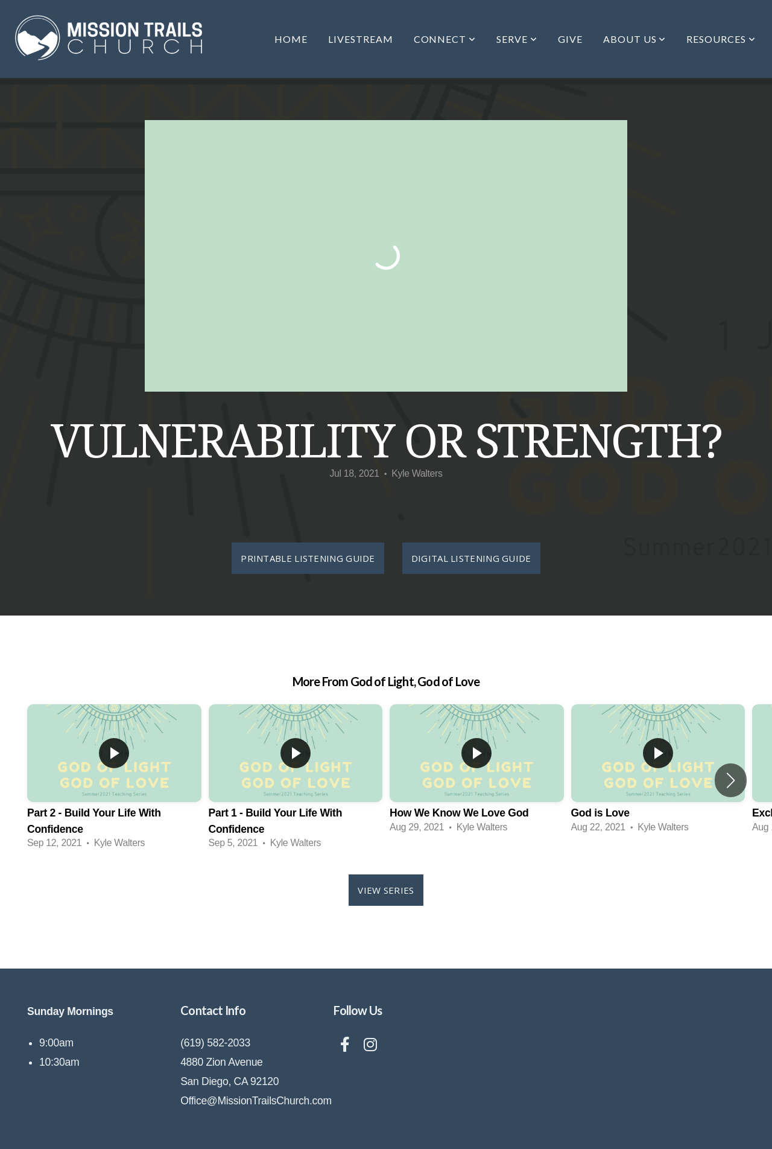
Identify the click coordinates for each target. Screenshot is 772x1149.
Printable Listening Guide (308, 558)
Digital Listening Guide (471, 558)
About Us (634, 39)
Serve (516, 39)
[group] (114, 780)
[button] (731, 780)
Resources (721, 39)
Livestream (360, 39)
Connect (445, 39)
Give (570, 39)
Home (291, 39)
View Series (386, 890)
